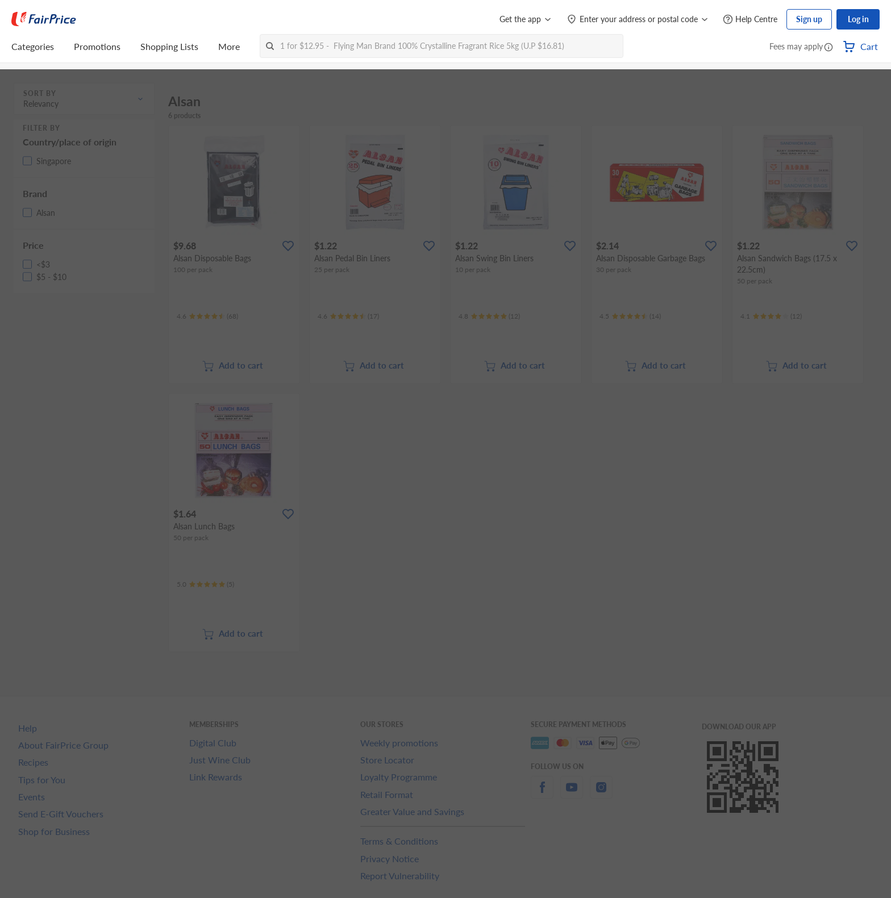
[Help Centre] (750, 19)
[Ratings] (207, 316)
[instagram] (601, 793)
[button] (828, 48)
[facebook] (542, 793)
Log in (858, 19)
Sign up (809, 19)
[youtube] (571, 793)
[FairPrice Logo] (43, 19)
